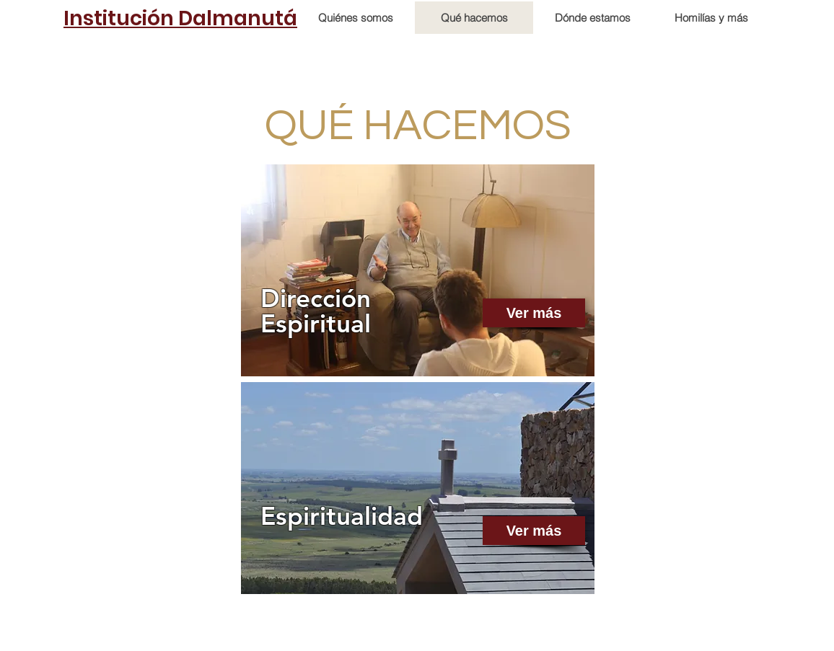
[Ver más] (534, 312)
